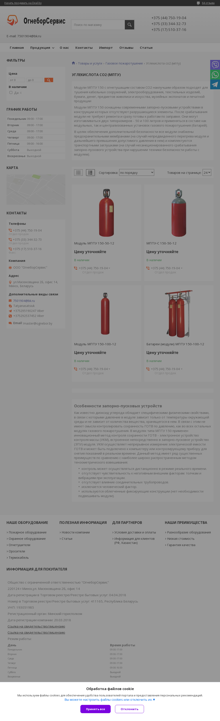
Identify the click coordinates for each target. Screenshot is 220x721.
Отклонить (129, 709)
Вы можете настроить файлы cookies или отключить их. (108, 699)
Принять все (95, 709)
